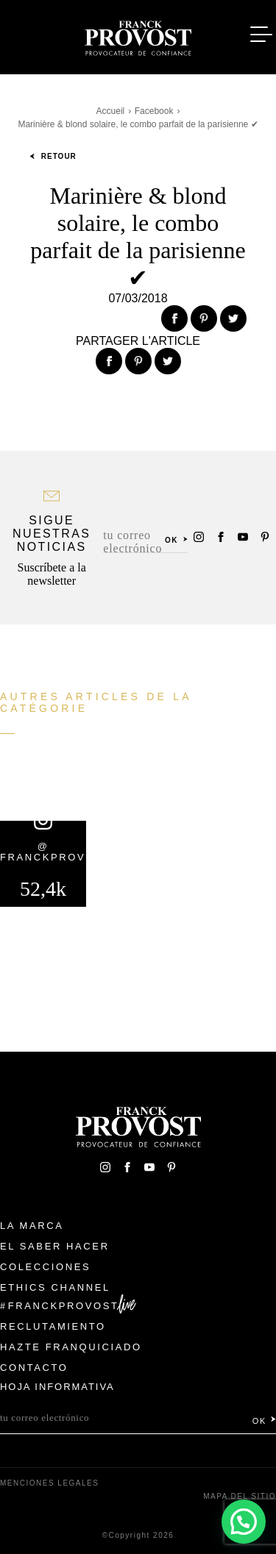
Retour (53, 156)
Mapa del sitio (239, 1496)
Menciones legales (49, 1483)
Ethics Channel (55, 1287)
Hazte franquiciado (71, 1346)
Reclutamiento (53, 1326)
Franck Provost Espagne (138, 35)
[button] (244, 1522)
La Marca (32, 1225)
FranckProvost (63, 1305)
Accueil (110, 111)
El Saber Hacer (55, 1246)
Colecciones (45, 1266)
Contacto (34, 1367)
